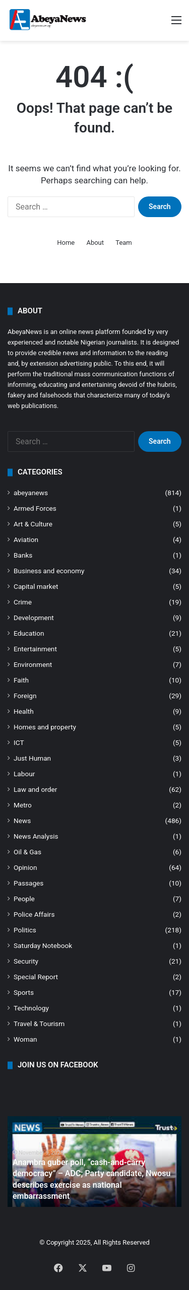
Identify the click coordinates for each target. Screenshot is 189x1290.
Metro (23, 805)
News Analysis (36, 836)
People (24, 899)
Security (26, 961)
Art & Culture (33, 524)
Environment (33, 664)
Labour (24, 774)
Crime (23, 602)
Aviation (26, 539)
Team (123, 242)
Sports (24, 992)
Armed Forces (35, 508)
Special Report (36, 977)
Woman (25, 1039)
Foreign (25, 696)
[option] (94, 1161)
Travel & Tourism (39, 1024)
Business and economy (49, 571)
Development (34, 618)
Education (29, 633)
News (22, 821)
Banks (23, 555)
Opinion (25, 867)
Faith (21, 680)
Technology (31, 1008)
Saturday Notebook (43, 945)
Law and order (35, 789)
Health (24, 711)
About (95, 242)
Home (66, 242)
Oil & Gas (27, 852)
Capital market (36, 586)
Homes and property (45, 727)
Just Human (32, 758)
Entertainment (35, 649)
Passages (28, 883)
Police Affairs (34, 914)
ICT (19, 742)
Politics (25, 930)
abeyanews (31, 493)
